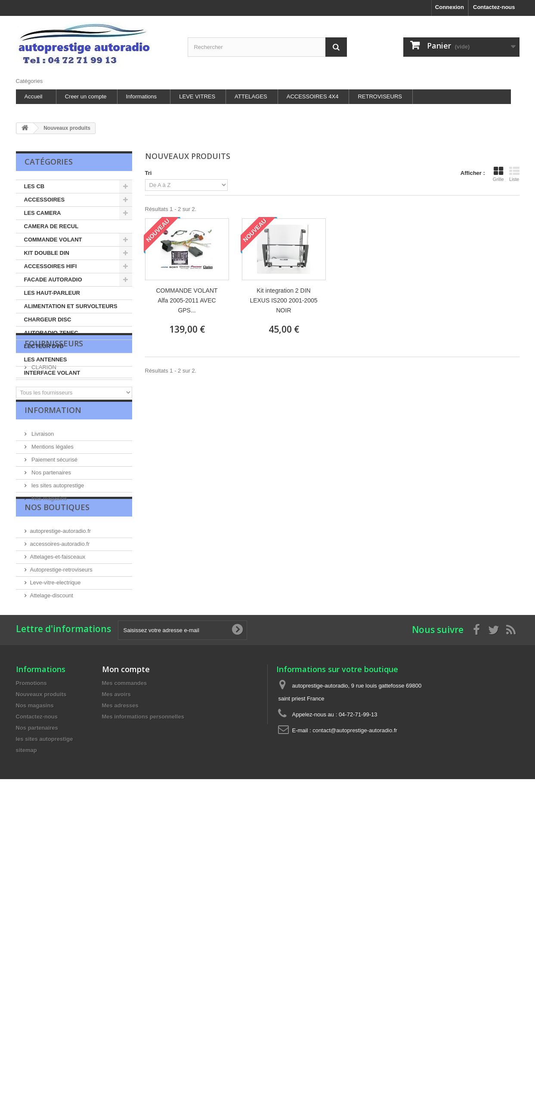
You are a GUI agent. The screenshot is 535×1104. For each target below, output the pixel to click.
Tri (148, 173)
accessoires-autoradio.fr (60, 626)
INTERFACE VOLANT (52, 373)
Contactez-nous (494, 7)
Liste (514, 174)
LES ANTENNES (45, 359)
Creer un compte (86, 96)
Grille (498, 174)
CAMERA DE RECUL (51, 226)
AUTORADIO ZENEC (51, 333)
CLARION (43, 423)
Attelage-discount (51, 677)
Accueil (34, 96)
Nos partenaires (50, 537)
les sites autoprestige (57, 550)
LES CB (34, 186)
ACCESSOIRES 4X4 (313, 96)
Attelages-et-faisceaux (58, 639)
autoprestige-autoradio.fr (60, 613)
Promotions (31, 786)
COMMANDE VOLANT (53, 239)
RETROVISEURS (380, 96)
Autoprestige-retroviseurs (61, 651)
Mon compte (126, 773)
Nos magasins (48, 563)
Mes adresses (120, 809)
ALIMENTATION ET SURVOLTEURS (71, 306)
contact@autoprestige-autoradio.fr (354, 834)
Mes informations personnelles (143, 820)
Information (53, 478)
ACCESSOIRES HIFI (50, 266)
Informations (141, 96)
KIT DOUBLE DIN (46, 253)
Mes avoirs (116, 798)
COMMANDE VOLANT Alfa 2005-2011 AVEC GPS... (186, 300)
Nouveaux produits (41, 798)
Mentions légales (52, 511)
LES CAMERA (42, 213)
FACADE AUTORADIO (53, 279)
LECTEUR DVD (44, 346)
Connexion (449, 7)
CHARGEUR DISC (47, 319)
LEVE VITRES (197, 96)
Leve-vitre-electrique (55, 664)
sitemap (26, 853)
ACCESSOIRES (44, 199)
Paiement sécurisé (54, 524)
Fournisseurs (54, 403)
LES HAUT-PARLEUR (52, 293)
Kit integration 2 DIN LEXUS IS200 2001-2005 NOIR (283, 300)
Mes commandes (124, 786)
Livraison (42, 498)
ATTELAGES (251, 96)
